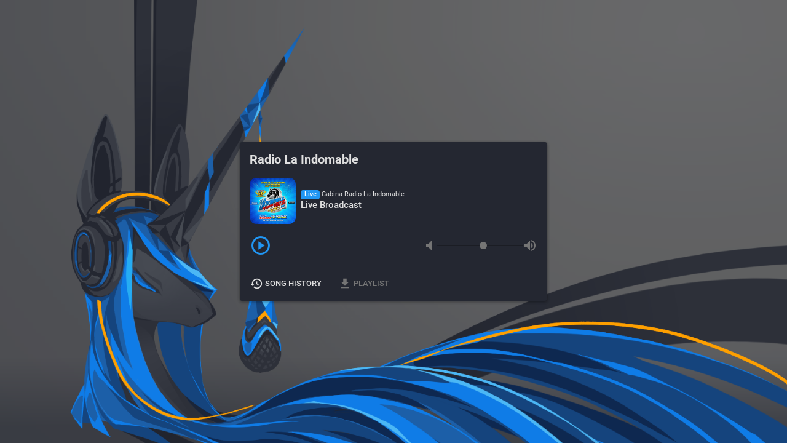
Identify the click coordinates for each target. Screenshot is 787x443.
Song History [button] (286, 283)
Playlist (364, 283)
